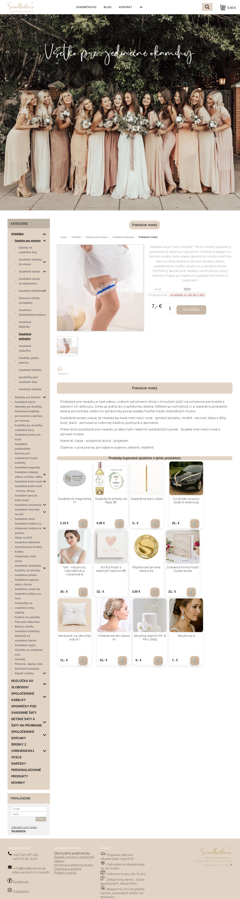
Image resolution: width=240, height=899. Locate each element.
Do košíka (192, 309)
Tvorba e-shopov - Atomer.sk (217, 865)
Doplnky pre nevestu (97, 237)
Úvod (63, 237)
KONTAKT (125, 7)
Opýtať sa (62, 370)
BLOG (108, 7)
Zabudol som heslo (24, 827)
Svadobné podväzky (123, 237)
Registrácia (18, 831)
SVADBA (76, 237)
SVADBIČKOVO (86, 7)
